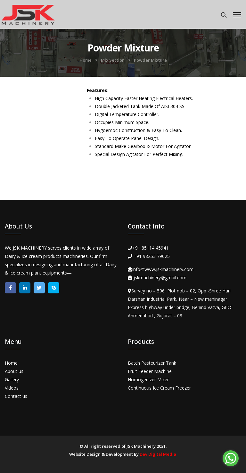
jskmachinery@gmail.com (160, 278)
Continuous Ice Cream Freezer (159, 388)
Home (85, 60)
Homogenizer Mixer (148, 379)
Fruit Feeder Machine (150, 371)
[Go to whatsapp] (231, 458)
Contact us (16, 396)
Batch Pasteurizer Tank (152, 363)
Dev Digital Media (158, 454)
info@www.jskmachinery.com (162, 269)
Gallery (12, 379)
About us (14, 371)
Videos (12, 388)
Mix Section (113, 60)
